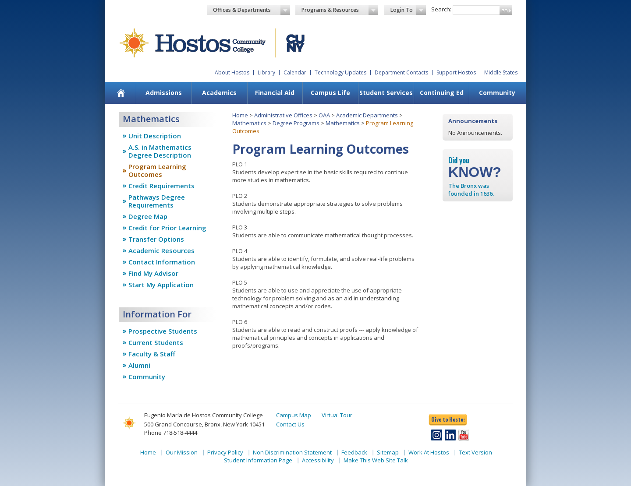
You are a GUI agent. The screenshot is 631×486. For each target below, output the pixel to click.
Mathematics (249, 123)
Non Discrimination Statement (292, 452)
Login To (408, 10)
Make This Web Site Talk (376, 460)
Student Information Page (258, 460)
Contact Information (161, 262)
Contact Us (290, 424)
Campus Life (330, 92)
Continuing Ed (442, 92)
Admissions (163, 92)
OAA (324, 115)
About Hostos (232, 72)
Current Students (155, 342)
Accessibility (318, 460)
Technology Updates (340, 72)
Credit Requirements (161, 186)
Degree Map (147, 216)
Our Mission (182, 452)
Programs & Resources (340, 10)
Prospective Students (162, 331)
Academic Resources (161, 250)
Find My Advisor (153, 273)
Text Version (475, 452)
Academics (219, 92)
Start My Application (161, 285)
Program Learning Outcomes (157, 170)
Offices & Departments (251, 10)
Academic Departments (367, 115)
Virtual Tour (337, 415)
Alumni (139, 365)
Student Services (386, 92)
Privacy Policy (225, 452)
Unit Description (154, 136)
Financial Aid (274, 92)
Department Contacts (401, 72)
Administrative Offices (283, 115)
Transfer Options (156, 239)
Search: (441, 9)
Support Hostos (456, 72)
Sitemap (388, 452)
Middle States (501, 72)
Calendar (295, 72)
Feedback (354, 452)
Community (497, 92)
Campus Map (293, 415)
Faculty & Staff (151, 354)
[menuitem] (121, 93)
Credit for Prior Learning (167, 228)
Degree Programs (296, 123)
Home (240, 115)
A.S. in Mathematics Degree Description (159, 151)
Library (266, 72)
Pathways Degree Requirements (156, 201)
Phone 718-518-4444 (170, 433)
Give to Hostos (447, 419)
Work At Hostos (428, 452)
